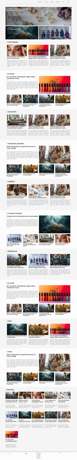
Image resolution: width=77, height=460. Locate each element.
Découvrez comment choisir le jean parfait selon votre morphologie (30, 105)
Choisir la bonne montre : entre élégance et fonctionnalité (16, 197)
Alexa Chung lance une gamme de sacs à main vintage (57, 58)
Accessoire (46, 2)
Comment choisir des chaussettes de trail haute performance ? (45, 105)
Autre (63, 2)
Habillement (57, 2)
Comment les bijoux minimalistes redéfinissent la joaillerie (18, 10)
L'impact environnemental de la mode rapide (13, 29)
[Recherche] (16, 453)
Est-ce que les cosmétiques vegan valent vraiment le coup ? (38, 58)
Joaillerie (51, 2)
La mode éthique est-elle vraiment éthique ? (61, 104)
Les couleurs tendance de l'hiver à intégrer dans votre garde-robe (46, 29)
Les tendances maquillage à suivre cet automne (16, 57)
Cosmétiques (40, 2)
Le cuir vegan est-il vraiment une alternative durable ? (16, 127)
